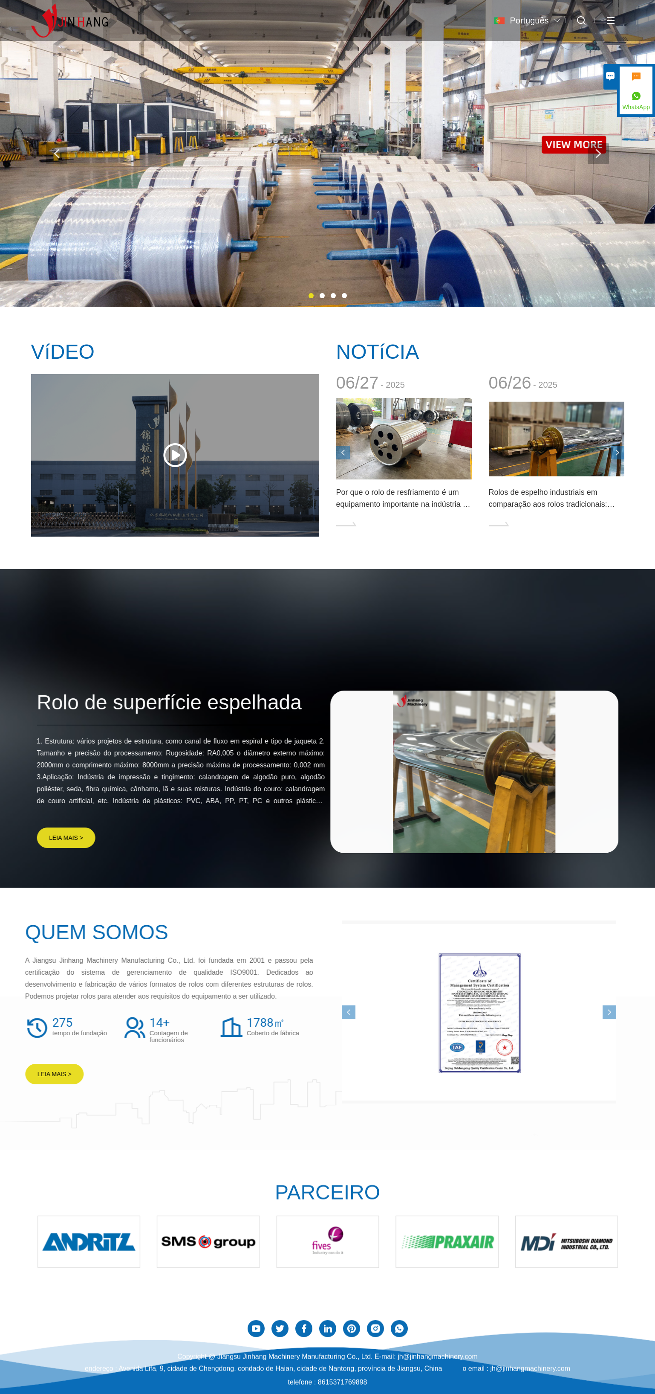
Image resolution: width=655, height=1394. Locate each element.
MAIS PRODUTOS (580, 617)
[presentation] (56, 153)
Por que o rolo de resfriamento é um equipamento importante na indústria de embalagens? (403, 499)
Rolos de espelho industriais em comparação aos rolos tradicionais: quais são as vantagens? (548, 499)
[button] (311, 295)
